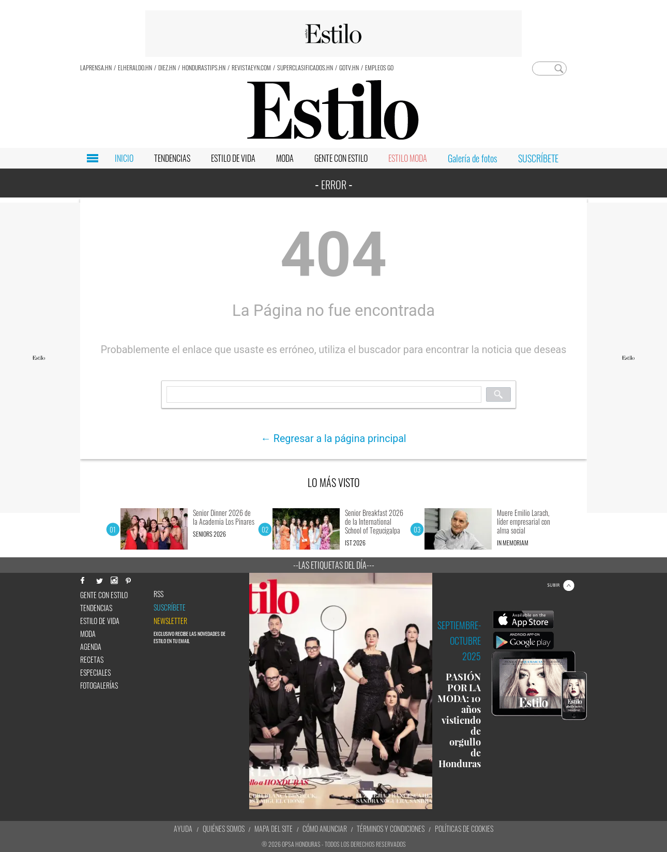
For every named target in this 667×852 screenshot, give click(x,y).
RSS (158, 594)
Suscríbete (170, 607)
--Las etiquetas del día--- (333, 565)
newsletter (170, 621)
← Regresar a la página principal (333, 439)
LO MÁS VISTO (334, 482)
